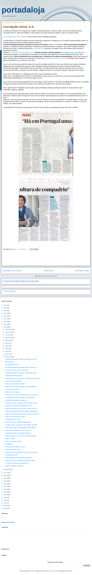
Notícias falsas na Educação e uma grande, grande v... (22, 452)
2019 (5, 324)
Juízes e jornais (10, 438)
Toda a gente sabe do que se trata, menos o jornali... (21, 408)
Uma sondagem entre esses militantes (15, 37)
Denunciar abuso (8, 522)
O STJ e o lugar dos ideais (13, 441)
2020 (5, 321)
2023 (5, 313)
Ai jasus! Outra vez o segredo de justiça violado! (20, 460)
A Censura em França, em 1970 (15, 447)
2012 (5, 486)
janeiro (7, 469)
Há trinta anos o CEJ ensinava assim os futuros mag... (22, 395)
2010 (5, 492)
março (7, 354)
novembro (8, 332)
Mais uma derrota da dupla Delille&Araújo (18, 422)
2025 (5, 308)
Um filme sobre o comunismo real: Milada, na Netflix (21, 425)
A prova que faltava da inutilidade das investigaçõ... (21, 427)
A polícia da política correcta (13, 375)
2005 (5, 503)
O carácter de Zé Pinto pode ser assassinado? (21, 281)
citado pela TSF (38, 48)
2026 (5, 305)
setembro (8, 337)
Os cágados (8, 444)
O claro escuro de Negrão (13, 381)
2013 (5, 484)
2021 (5, 319)
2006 (5, 500)
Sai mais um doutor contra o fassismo (16, 370)
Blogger (69, 571)
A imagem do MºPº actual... (13, 419)
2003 (5, 508)
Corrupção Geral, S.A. (12, 364)
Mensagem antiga (82, 271)
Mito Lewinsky (9, 362)
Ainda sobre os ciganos (12, 392)
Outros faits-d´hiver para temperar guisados (18, 457)
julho (7, 343)
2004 (5, 505)
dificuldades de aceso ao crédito (56, 58)
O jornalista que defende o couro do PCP (17, 430)
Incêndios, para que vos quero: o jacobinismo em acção (22, 378)
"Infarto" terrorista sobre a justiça (15, 416)
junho (7, 346)
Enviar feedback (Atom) (50, 276)
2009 (5, 494)
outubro (7, 335)
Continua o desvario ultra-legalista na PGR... (19, 406)
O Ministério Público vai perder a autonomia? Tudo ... (21, 373)
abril (6, 351)
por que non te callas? (12, 389)
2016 (5, 475)
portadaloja (23, 9)
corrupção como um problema (72, 52)
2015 (5, 478)
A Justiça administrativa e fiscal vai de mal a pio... (20, 397)
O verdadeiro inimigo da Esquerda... (16, 400)
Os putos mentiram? (9, 291)
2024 (5, 310)
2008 (5, 497)
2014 (5, 481)
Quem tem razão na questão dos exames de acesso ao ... (23, 414)
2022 (5, 316)
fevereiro (8, 357)
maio (7, 348)
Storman (51, 571)
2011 (5, 489)
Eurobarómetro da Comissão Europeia (22, 52)
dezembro (8, 329)
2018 (5, 327)
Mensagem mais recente (12, 271)
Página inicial (49, 271)
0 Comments (22, 249)
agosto (7, 340)
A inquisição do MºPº (11, 455)
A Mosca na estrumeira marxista (15, 384)
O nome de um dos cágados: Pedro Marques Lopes (21, 403)
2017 (5, 473)
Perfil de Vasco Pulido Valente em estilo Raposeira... (21, 386)
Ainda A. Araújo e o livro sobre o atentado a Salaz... (21, 436)
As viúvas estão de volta (12, 449)
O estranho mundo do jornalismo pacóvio (17, 433)
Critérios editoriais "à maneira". (14, 466)
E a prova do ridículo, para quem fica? (17, 463)
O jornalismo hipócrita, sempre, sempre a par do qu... (21, 367)
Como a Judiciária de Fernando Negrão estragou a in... (22, 411)
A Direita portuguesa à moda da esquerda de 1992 (20, 359)
